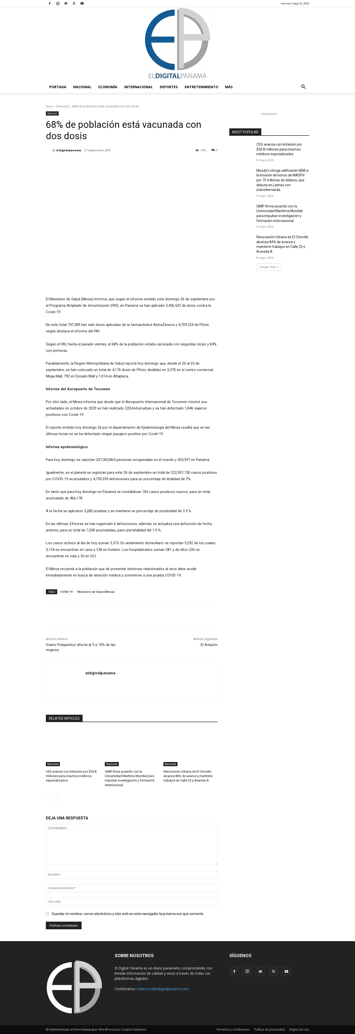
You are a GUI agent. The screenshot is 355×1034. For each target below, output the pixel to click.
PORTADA (57, 87)
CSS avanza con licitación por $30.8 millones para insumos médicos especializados (71, 776)
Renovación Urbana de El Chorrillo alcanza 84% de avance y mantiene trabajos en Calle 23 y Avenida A (188, 776)
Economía (107, 87)
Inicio (49, 106)
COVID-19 (66, 591)
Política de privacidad (269, 1029)
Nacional (82, 87)
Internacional (138, 87)
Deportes (169, 87)
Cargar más (269, 267)
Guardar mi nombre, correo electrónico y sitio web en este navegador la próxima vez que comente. (128, 913)
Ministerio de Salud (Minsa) (95, 591)
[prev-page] (49, 797)
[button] (303, 87)
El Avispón (209, 645)
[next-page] (57, 797)
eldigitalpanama (68, 150)
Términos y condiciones (232, 1029)
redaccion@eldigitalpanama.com (163, 988)
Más (229, 87)
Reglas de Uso (299, 1029)
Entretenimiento (201, 87)
